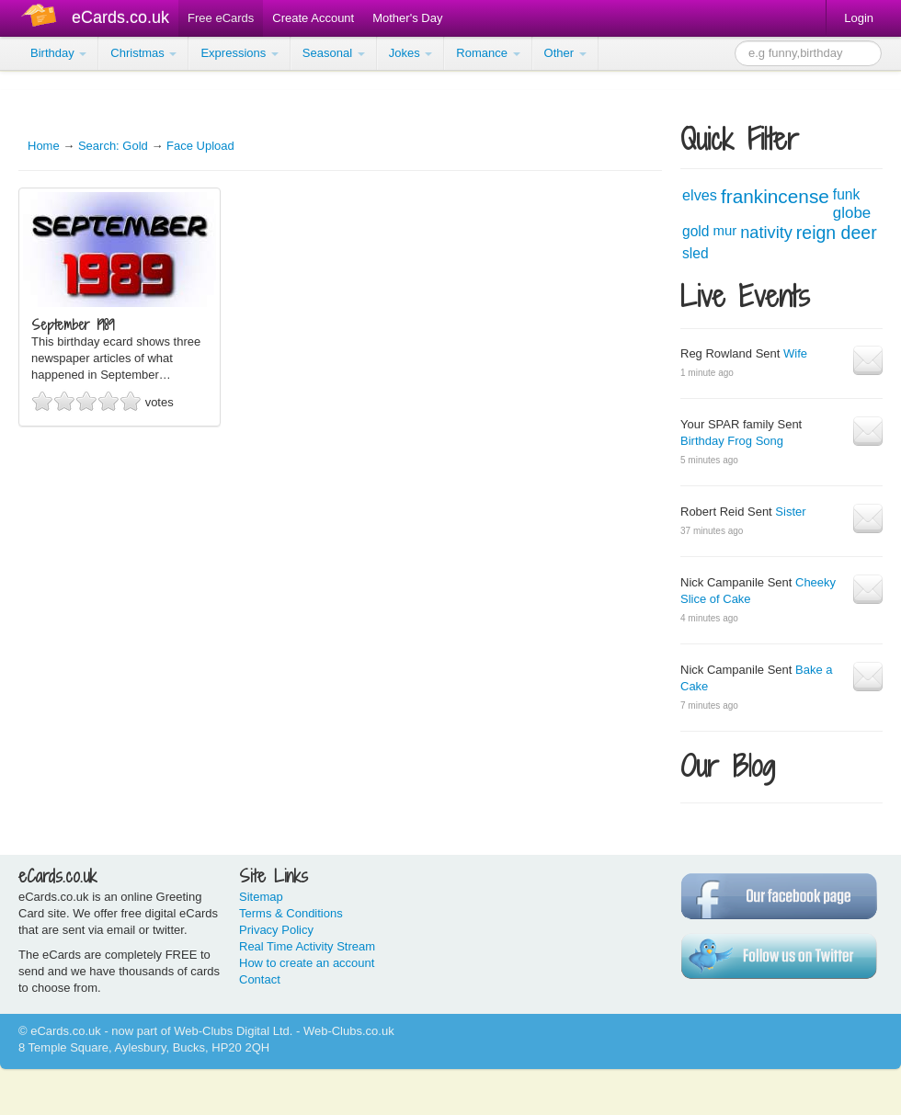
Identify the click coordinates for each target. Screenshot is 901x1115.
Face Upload (200, 146)
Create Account (313, 18)
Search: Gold (113, 146)
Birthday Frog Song (731, 441)
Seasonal (333, 53)
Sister (790, 511)
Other (565, 53)
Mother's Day (407, 18)
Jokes (411, 53)
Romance (487, 53)
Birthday (58, 53)
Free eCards (221, 18)
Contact (259, 979)
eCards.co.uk (120, 17)
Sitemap (261, 897)
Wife (795, 353)
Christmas (143, 53)
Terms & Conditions (291, 913)
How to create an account (306, 963)
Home (44, 146)
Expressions (239, 53)
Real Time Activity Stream (307, 946)
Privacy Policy (276, 930)
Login (858, 18)
